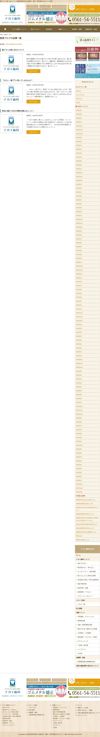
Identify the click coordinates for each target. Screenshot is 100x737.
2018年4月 (79, 468)
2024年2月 (79, 211)
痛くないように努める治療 (87, 575)
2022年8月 (79, 281)
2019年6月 (79, 429)
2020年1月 (79, 402)
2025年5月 (79, 153)
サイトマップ (82, 715)
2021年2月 (79, 351)
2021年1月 (79, 355)
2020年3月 (79, 394)
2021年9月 (79, 324)
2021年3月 (79, 347)
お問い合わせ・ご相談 (85, 710)
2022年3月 (79, 301)
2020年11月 (79, 363)
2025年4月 (79, 157)
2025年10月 (79, 133)
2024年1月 (79, 215)
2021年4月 (79, 344)
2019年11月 (79, 410)
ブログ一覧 (81, 604)
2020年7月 (79, 379)
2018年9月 (79, 449)
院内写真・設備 (83, 588)
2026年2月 (79, 118)
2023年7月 (79, 238)
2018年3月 (79, 472)
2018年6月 (79, 460)
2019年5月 (79, 433)
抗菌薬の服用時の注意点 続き (84, 503)
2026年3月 (79, 114)
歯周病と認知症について (82, 539)
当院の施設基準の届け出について (87, 666)
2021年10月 (79, 320)
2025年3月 (79, 161)
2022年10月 (79, 273)
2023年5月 (79, 246)
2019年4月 (79, 437)
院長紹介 (49, 30)
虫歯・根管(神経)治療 (85, 625)
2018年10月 (79, 445)
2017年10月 (79, 492)
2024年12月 (79, 172)
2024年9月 (79, 184)
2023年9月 (79, 231)
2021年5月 (79, 340)
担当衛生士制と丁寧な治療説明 (88, 580)
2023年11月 (79, 223)
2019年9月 (79, 418)
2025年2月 (79, 164)
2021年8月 (79, 328)
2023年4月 (79, 250)
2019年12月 (79, 406)
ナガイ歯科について (19, 30)
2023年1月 (79, 262)
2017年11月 (79, 488)
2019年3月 (79, 441)
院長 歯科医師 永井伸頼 (14, 44)
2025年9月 (79, 137)
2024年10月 (79, 180)
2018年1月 (79, 480)
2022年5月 (79, 293)
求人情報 (79, 608)
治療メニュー (64, 30)
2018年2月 (79, 476)
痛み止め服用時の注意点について (85, 528)
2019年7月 (79, 425)
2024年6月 (79, 196)
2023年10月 (79, 227)
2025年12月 (79, 126)
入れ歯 (80, 653)
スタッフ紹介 (80, 600)
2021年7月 (79, 332)
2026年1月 (79, 122)
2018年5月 (79, 464)
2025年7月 (79, 145)
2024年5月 (79, 200)
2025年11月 (79, 129)
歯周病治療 (81, 620)
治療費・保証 (77, 30)
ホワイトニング (83, 641)
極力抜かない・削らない (86, 567)
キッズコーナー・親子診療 (87, 571)
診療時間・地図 (92, 30)
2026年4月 (79, 110)
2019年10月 (79, 414)
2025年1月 (79, 168)
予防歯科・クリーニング (86, 616)
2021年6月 (79, 336)
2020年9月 (79, 371)
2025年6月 (79, 149)
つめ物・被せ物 (83, 645)
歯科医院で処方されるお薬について (85, 499)
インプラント (82, 649)
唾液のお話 (79, 535)
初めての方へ (35, 30)
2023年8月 (79, 235)
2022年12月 (79, 266)
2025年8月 (79, 141)
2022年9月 (79, 277)
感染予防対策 (82, 584)
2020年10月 (79, 367)
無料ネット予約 (83, 708)
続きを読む (33, 71)
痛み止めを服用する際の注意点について (87, 524)
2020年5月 (79, 386)
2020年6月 (79, 383)
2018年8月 (79, 453)
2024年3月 (79, 207)
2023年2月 (79, 258)
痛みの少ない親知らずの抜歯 (87, 629)
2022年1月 (79, 309)
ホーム (4, 30)
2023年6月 (79, 242)
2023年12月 (79, 219)
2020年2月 (79, 398)
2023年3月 (79, 254)
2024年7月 (79, 192)
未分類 (78, 102)
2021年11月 (79, 316)
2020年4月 (79, 390)
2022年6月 (79, 289)
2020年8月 (79, 375)
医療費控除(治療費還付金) (86, 661)
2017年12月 (79, 484)
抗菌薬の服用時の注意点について (85, 514)
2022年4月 (79, 297)
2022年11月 (79, 270)
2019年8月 (79, 421)
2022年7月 (79, 285)
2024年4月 (79, 203)
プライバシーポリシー (85, 596)
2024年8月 (79, 188)
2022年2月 (79, 305)
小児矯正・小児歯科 (84, 633)
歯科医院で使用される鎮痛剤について (86, 532)
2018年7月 (79, 457)
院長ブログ (79, 98)
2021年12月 (79, 312)
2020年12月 (79, 359)
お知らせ (78, 90)
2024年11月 (79, 176)
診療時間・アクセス (84, 592)
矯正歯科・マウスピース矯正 (87, 637)
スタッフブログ (80, 94)
